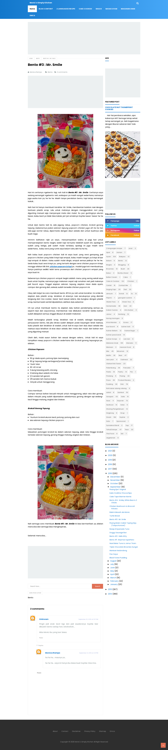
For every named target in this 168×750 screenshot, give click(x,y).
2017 (110, 469)
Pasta (108, 372)
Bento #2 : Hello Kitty (118, 536)
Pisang (122, 376)
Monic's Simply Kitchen (84, 742)
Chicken (130, 281)
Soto (108, 421)
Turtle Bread (115, 516)
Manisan (109, 347)
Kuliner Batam (112, 331)
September (115, 486)
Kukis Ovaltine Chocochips (121, 493)
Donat (121, 294)
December (115, 476)
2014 (110, 594)
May (112, 571)
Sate (123, 396)
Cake (125, 277)
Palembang (111, 368)
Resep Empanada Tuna (119, 529)
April (112, 574)
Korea (125, 322)
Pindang (109, 376)
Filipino (109, 298)
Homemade (111, 306)
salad (108, 392)
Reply (41, 638)
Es (132, 294)
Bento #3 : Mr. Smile (118, 519)
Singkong (110, 413)
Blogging (122, 265)
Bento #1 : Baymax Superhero (122, 540)
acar (131, 248)
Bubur (108, 273)
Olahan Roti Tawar (113, 364)
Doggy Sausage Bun (118, 532)
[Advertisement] (84, 38)
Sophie (122, 417)
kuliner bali (126, 326)
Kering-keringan (113, 318)
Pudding (109, 384)
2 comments (62, 72)
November (115, 480)
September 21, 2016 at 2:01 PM (88, 653)
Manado (129, 343)
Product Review (124, 380)
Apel (108, 252)
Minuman (120, 351)
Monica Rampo (52, 653)
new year (110, 359)
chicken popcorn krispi (61, 266)
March (113, 577)
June (112, 567)
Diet (125, 289)
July (112, 564)
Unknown (43, 619)
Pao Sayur (114, 554)
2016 (110, 473)
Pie (131, 372)
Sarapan (109, 396)
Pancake (127, 368)
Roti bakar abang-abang (116, 388)
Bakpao (122, 256)
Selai (122, 405)
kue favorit (110, 326)
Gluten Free (111, 302)
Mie (107, 351)
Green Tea (126, 302)
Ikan (125, 306)
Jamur (109, 314)
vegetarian (110, 438)
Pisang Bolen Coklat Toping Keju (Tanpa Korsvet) (123, 524)
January (114, 584)
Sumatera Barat (112, 425)
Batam (109, 261)
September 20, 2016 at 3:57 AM (88, 619)
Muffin (108, 355)
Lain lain (127, 339)
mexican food (125, 347)
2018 (110, 464)
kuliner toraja (111, 339)
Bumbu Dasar (123, 273)
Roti (122, 384)
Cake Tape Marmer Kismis (120, 496)
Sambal (121, 392)
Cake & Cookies (112, 281)
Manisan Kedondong (118, 550)
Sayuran (120, 401)
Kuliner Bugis (130, 331)
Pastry (120, 372)
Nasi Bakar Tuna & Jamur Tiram (123, 543)
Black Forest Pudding (118, 558)
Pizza (108, 380)
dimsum (109, 294)
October (114, 483)
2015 (110, 589)
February (114, 581)
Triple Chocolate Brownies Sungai (124, 547)
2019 (110, 460)
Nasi (120, 355)
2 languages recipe (114, 248)
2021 (110, 451)
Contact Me (123, 285)
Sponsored (121, 421)
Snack (108, 417)
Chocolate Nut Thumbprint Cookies (119, 108)
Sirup (122, 413)
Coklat (109, 285)
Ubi (122, 434)
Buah (123, 269)
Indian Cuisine (112, 310)
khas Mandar (111, 322)
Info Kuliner (128, 310)
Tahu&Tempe (111, 429)
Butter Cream (111, 277)
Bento (50, 72)
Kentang (121, 314)
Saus (108, 401)
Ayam (108, 256)
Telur (127, 429)
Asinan (119, 252)
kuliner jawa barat (113, 335)
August (113, 561)
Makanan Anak (112, 343)
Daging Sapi (111, 289)
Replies (40, 646)
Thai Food (110, 434)
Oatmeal (124, 359)
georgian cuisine (125, 298)
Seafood (109, 405)
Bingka (109, 265)
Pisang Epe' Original (118, 489)
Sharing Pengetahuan (115, 409)
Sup (127, 425)
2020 (110, 455)
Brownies (110, 269)
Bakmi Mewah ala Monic (120, 512)
